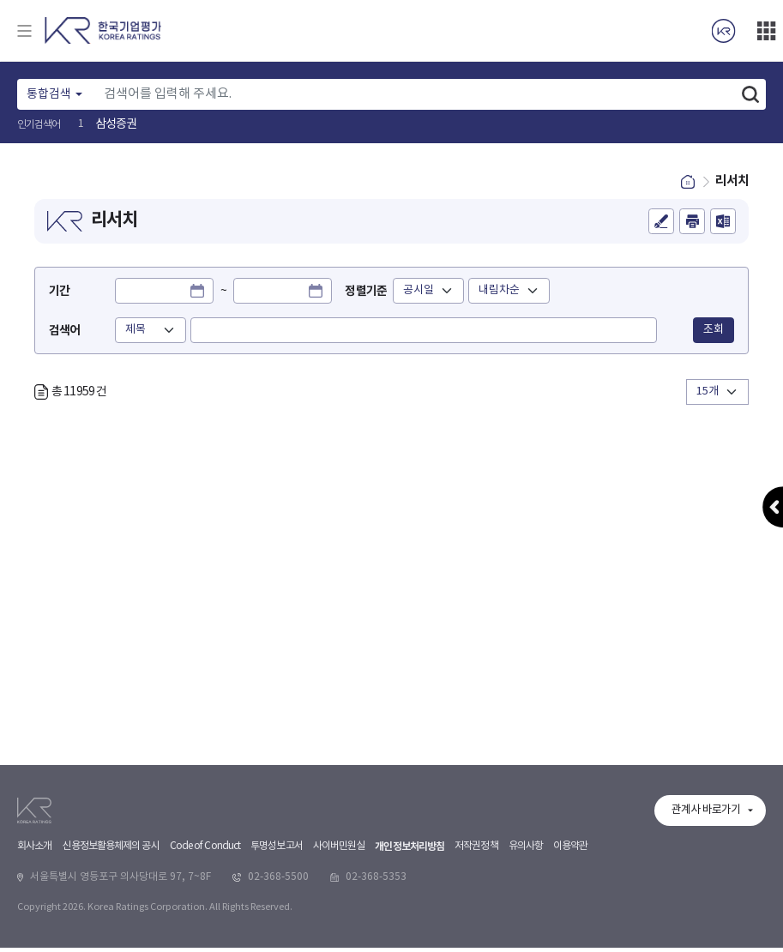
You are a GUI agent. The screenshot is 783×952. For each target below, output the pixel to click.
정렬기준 (374, 297)
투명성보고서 (276, 939)
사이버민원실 (339, 939)
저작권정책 (476, 939)
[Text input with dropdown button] (415, 94)
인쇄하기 (692, 227)
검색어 (64, 335)
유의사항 (526, 939)
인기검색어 (39, 124)
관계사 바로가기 (706, 903)
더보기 (766, 31)
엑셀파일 (723, 227)
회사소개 (34, 939)
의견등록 (661, 227)
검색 (750, 94)
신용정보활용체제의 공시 (110, 939)
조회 (713, 334)
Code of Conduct (205, 939)
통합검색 (49, 94)
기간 (59, 297)
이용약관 (570, 939)
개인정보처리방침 (409, 940)
